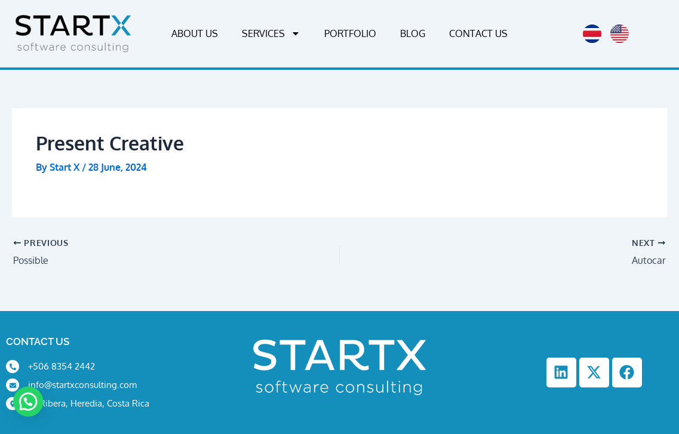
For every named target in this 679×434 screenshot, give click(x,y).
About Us (194, 33)
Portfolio (350, 33)
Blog (412, 33)
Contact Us (478, 33)
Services (271, 33)
